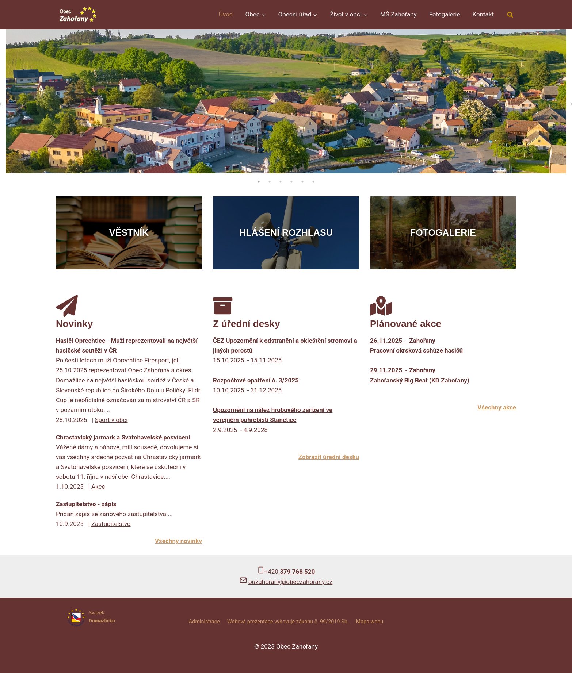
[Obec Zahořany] (78, 14)
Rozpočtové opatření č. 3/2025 (256, 380)
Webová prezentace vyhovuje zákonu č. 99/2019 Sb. (288, 622)
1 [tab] (258, 181)
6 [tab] (313, 181)
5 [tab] (302, 181)
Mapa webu (370, 622)
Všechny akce (496, 407)
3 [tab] (280, 181)
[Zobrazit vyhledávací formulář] (510, 14)
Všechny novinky (178, 541)
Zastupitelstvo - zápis (86, 504)
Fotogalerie (444, 14)
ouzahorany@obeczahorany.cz (290, 581)
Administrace (204, 622)
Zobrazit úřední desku (328, 457)
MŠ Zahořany (398, 14)
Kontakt (483, 14)
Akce (98, 486)
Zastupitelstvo (111, 523)
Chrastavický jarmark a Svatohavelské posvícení (123, 437)
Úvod (226, 14)
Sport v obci (111, 419)
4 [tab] (291, 181)
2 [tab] (269, 181)
